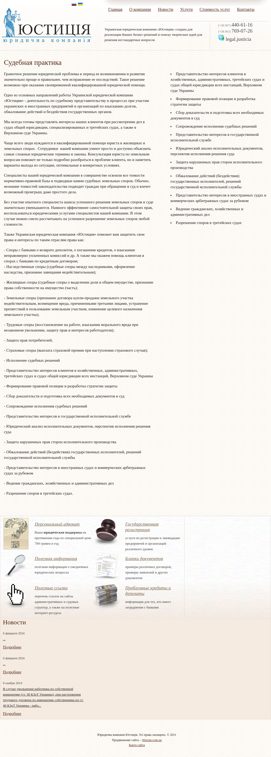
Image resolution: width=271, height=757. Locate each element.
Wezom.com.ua (151, 740)
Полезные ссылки (51, 587)
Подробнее (12, 647)
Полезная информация (56, 558)
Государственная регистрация (142, 527)
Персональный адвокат (57, 524)
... (4, 639)
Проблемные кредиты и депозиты (148, 590)
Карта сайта (137, 745)
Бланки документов (144, 558)
